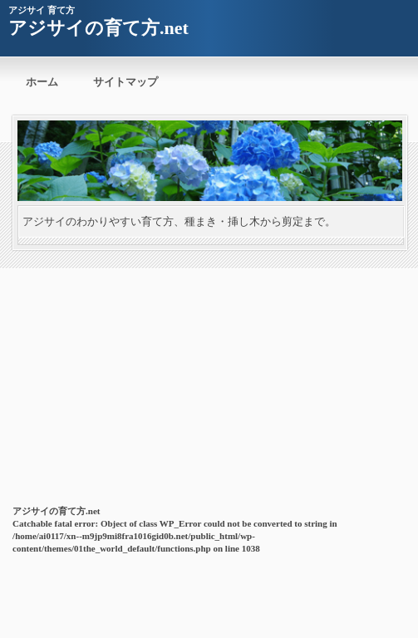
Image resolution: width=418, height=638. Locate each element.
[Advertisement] (209, 374)
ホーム (42, 82)
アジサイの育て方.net (98, 27)
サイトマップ (125, 82)
